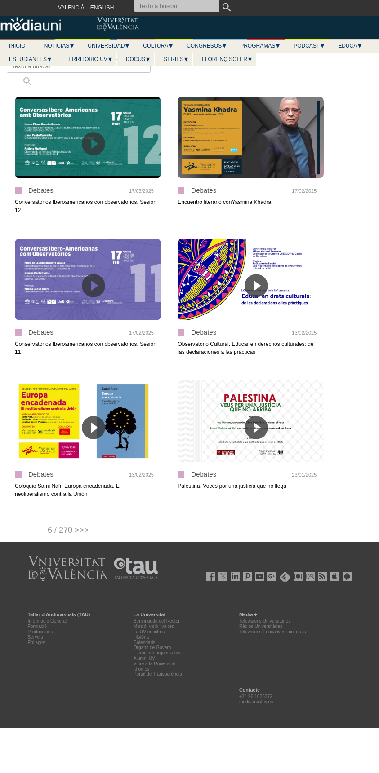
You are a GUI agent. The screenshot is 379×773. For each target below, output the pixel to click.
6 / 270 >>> (68, 530)
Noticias (59, 46)
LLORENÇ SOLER (227, 59)
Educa (350, 46)
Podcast (309, 46)
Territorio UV (89, 59)
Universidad (109, 46)
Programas (260, 46)
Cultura (158, 46)
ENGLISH (102, 7)
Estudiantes (30, 59)
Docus (138, 59)
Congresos (207, 46)
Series (176, 59)
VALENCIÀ (71, 7)
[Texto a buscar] (79, 66)
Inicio (17, 46)
